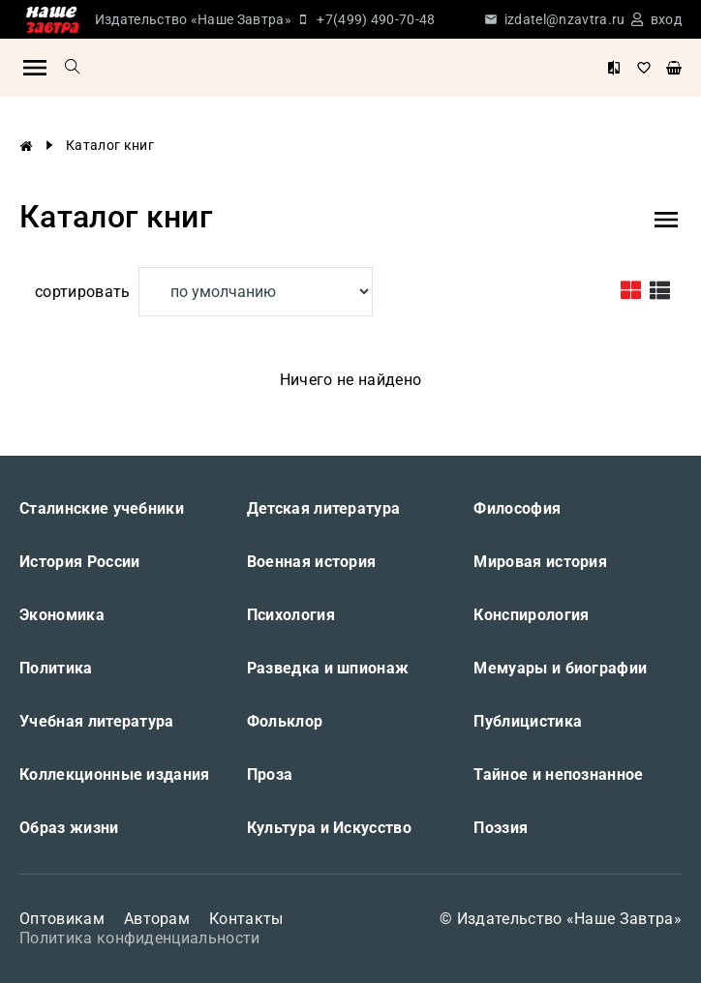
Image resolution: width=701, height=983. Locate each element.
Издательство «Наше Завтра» (193, 19)
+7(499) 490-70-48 (376, 19)
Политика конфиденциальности (139, 938)
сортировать (83, 292)
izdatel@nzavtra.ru (564, 19)
